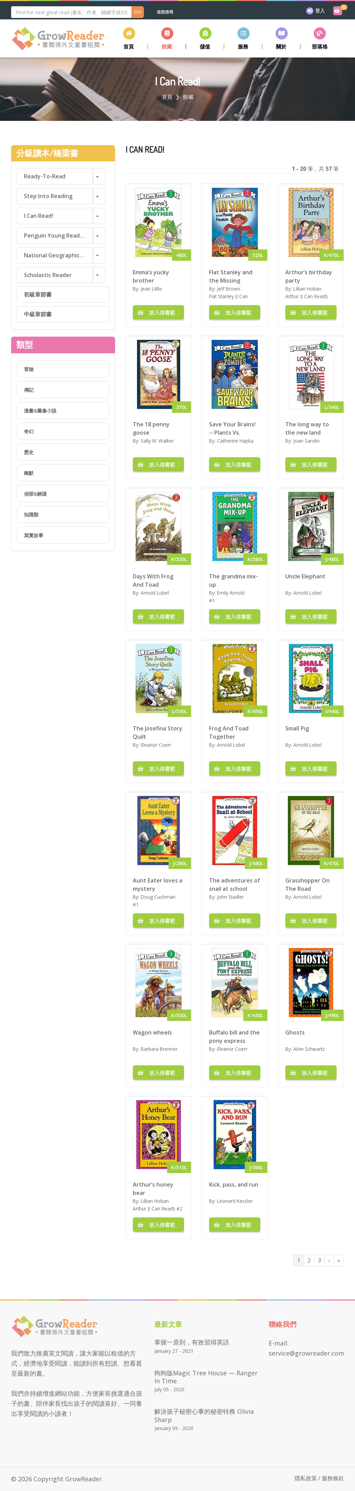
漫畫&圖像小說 (40, 410)
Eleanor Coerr (156, 745)
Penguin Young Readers (56, 235)
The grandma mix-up (233, 580)
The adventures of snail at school (234, 884)
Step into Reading (48, 196)
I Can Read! (38, 216)
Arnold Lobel (155, 592)
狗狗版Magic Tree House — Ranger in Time (206, 1377)
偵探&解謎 (35, 493)
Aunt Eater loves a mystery (157, 884)
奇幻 (29, 431)
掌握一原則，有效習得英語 (191, 1342)
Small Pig (297, 728)
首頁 (167, 96)
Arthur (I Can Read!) (306, 296)
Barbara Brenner (159, 1049)
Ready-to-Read (45, 176)
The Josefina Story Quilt (157, 732)
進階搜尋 (165, 12)
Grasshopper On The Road (307, 884)
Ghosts (295, 1032)
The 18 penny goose (151, 428)
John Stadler (230, 897)
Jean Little (151, 288)
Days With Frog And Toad (153, 580)
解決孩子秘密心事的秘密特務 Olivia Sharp (204, 1415)
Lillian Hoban (307, 288)
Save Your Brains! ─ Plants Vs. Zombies (232, 428)
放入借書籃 (158, 312)
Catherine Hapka (235, 440)
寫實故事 (33, 535)
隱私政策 (306, 1478)
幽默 (29, 473)
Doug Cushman (158, 897)
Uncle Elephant (305, 576)
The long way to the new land (307, 428)
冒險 (29, 369)
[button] (167, 38)
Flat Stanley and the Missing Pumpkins (230, 276)
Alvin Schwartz (309, 1049)
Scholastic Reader (48, 275)
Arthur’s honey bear (153, 1188)
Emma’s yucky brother (151, 276)
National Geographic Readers (58, 255)
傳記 (29, 390)
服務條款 (333, 1478)
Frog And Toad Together (229, 732)
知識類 (31, 514)
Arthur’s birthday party (308, 276)
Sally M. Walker (157, 440)
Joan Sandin (306, 440)
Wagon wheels (152, 1032)
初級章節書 (38, 294)
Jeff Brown (228, 288)
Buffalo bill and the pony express (234, 1036)
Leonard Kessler (235, 1201)
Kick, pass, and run (233, 1184)
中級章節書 (38, 314)
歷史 (29, 452)
